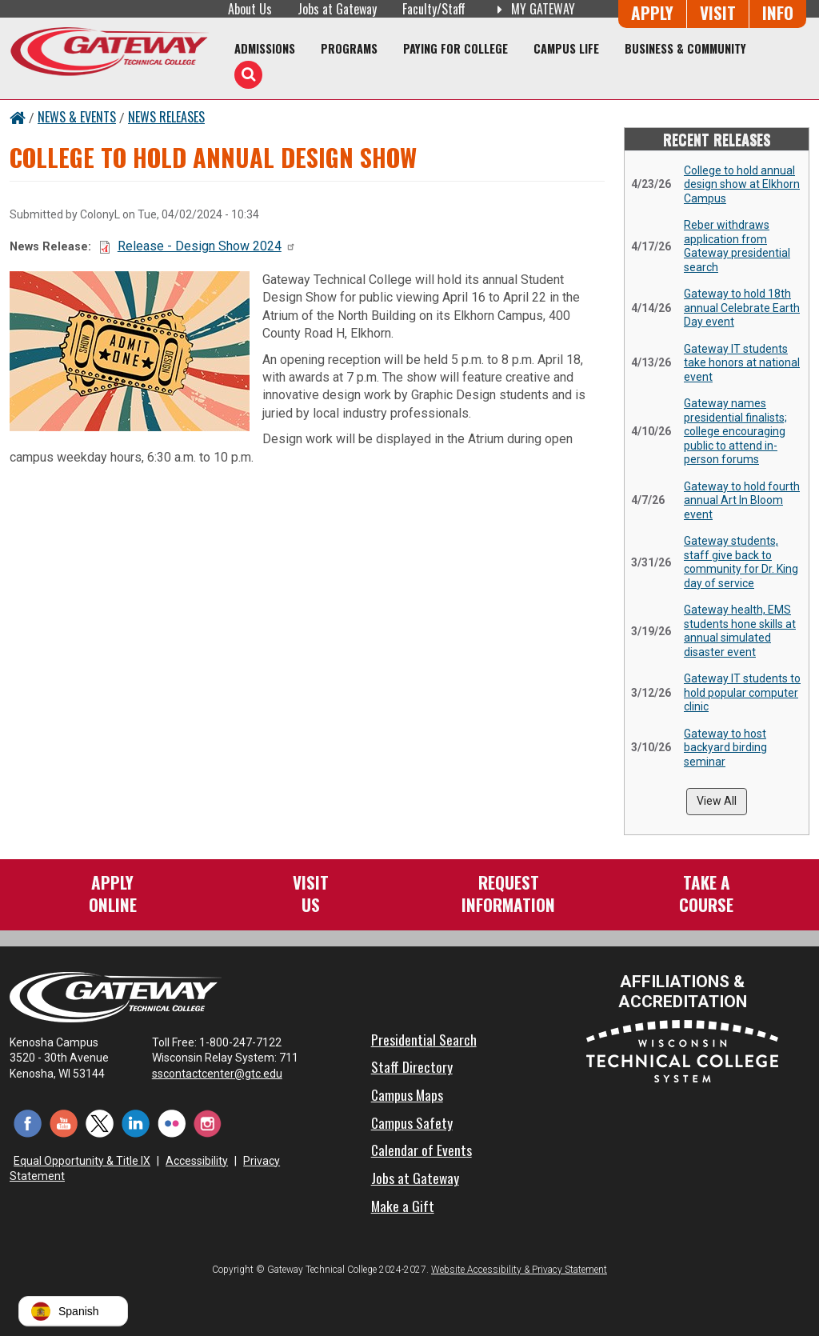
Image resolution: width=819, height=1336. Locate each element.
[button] (73, 1311)
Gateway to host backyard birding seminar (725, 747)
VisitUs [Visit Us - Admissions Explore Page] (311, 893)
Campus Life (566, 48)
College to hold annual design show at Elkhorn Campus (742, 184)
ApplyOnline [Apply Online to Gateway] (113, 893)
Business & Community (685, 48)
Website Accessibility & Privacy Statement (519, 1269)
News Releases (166, 116)
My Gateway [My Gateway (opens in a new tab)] (533, 9)
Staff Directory (412, 1066)
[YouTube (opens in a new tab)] (64, 1122)
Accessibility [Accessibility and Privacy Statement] (197, 1160)
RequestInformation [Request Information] (508, 893)
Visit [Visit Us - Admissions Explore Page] (718, 12)
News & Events (77, 116)
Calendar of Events (421, 1149)
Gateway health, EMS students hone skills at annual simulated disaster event (740, 630)
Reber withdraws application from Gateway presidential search (737, 246)
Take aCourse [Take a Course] (706, 893)
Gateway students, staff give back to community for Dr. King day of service (741, 562)
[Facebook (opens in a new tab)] (28, 1122)
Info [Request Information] (777, 12)
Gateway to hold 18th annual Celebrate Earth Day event (742, 307)
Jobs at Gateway (337, 9)
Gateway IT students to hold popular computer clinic (742, 692)
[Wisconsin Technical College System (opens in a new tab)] (682, 1050)
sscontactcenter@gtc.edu (224, 1073)
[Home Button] (18, 116)
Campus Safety (412, 1122)
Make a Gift (402, 1205)
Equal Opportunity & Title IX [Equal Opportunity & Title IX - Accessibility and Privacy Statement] (82, 1160)
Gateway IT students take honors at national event (742, 362)
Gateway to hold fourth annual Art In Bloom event (742, 500)
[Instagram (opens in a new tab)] (208, 1122)
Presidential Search (424, 1039)
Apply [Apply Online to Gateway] (652, 12)
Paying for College (455, 48)
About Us (250, 9)
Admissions (264, 48)
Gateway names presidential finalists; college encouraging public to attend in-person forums (735, 431)
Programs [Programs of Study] (349, 48)
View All (717, 800)
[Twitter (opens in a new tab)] (100, 1122)
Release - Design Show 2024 (207, 246)
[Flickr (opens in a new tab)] (172, 1122)
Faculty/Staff (433, 9)
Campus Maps (407, 1094)
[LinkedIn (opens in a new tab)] (136, 1122)
